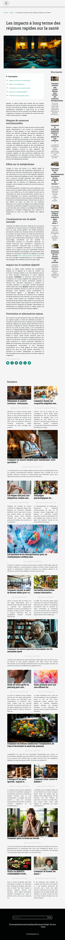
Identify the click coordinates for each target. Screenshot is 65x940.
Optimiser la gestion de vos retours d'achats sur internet (55, 256)
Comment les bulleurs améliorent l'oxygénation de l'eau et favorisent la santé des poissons (30, 744)
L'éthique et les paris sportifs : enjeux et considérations (16, 781)
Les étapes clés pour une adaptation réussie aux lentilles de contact (18, 498)
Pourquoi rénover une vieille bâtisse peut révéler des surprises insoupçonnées (57, 92)
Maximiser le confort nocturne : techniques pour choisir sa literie (17, 403)
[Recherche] (30, 917)
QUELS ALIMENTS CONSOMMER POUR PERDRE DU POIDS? (16, 874)
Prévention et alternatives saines (19, 95)
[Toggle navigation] (6, 3)
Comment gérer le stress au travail (23, 838)
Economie (13, 924)
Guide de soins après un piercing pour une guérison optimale (18, 687)
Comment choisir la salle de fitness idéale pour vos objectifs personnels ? (19, 592)
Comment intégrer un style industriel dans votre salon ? (55, 217)
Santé (11, 12)
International (24, 924)
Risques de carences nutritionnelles (19, 80)
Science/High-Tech (43, 925)
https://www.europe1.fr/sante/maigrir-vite (31, 255)
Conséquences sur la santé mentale (19, 88)
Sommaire (12, 76)
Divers (53, 924)
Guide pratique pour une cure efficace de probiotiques (45, 687)
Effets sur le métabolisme (17, 84)
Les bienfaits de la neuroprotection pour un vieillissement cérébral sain (27, 555)
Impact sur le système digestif (18, 92)
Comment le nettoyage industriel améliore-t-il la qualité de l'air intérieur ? (55, 133)
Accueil (6, 12)
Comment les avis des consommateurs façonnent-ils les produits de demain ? (57, 176)
